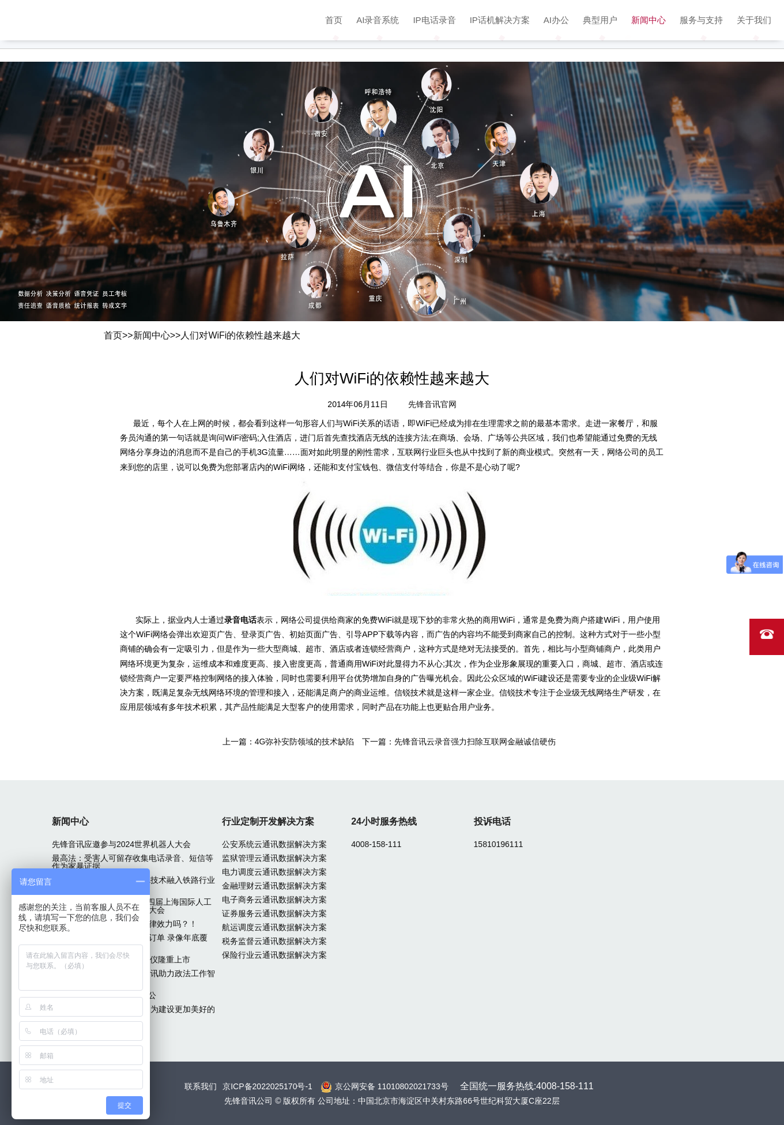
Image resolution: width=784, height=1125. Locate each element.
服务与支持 (701, 20)
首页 (333, 20)
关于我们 (754, 20)
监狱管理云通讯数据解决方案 (274, 858)
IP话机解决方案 (500, 20)
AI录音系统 (377, 20)
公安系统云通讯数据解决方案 (274, 844)
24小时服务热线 (384, 821)
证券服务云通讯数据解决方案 (274, 913)
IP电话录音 (434, 20)
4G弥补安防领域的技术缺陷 (305, 741)
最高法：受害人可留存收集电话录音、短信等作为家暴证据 (132, 862)
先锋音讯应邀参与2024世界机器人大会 (121, 844)
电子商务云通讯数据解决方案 (274, 899)
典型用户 (600, 20)
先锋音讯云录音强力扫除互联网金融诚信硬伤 (475, 741)
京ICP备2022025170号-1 (267, 1086)
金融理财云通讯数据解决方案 (274, 885)
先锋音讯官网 (432, 404)
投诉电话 (492, 821)
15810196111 (498, 844)
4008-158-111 (376, 844)
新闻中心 (648, 20)
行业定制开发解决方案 (268, 821)
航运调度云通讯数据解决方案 (274, 927)
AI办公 (556, 20)
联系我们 (200, 1086)
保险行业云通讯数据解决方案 (274, 955)
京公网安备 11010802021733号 (391, 1086)
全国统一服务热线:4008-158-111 (527, 1086)
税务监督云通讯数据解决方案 (274, 941)
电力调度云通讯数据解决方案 (274, 871)
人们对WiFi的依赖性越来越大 (240, 335)
